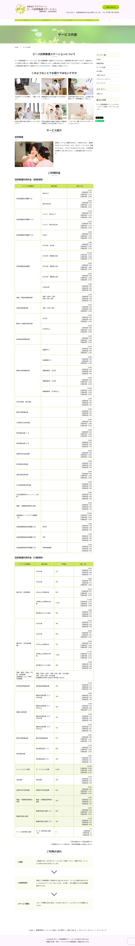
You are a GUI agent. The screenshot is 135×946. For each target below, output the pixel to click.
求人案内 (89, 22)
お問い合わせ (110, 7)
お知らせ (99, 94)
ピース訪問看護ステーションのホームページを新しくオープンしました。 (108, 106)
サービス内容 (67, 22)
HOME (25, 22)
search (109, 22)
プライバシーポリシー (104, 79)
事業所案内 (46, 22)
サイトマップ (101, 83)
